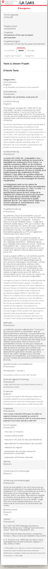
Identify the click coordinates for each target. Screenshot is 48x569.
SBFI (5, 567)
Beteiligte (31, 50)
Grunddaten (9, 50)
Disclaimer (25, 567)
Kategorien (29, 55)
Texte (21, 50)
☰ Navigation (24, 8)
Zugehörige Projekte (12, 55)
